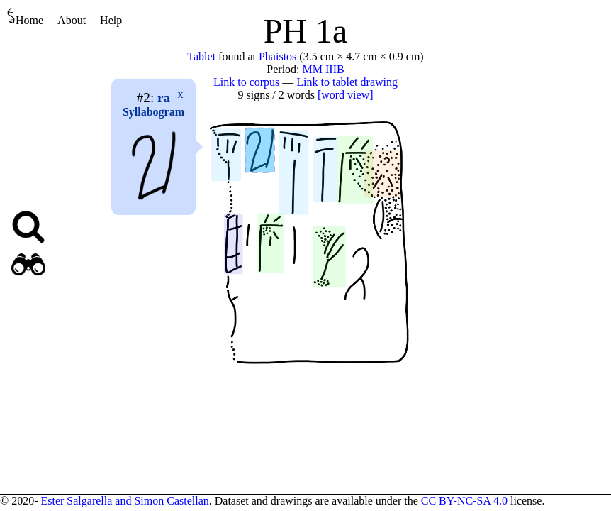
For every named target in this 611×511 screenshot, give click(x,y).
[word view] (346, 95)
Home (25, 16)
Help (111, 20)
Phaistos (277, 56)
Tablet (201, 56)
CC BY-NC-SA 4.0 (464, 501)
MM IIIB (323, 69)
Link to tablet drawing (347, 82)
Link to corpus (246, 82)
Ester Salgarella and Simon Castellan (124, 501)
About (71, 20)
